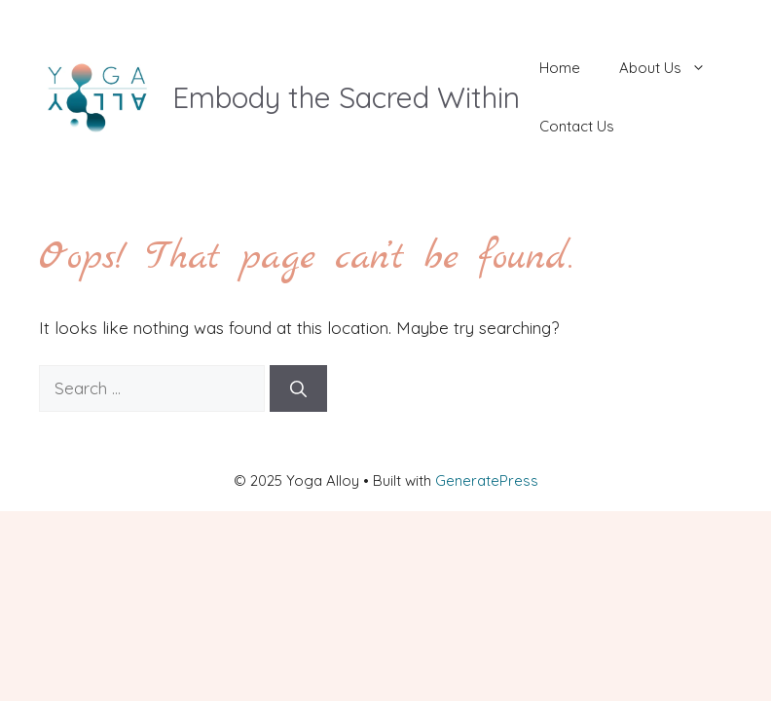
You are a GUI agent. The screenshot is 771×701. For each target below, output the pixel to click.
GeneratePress (486, 480)
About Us (672, 68)
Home (559, 67)
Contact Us (576, 126)
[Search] (298, 388)
